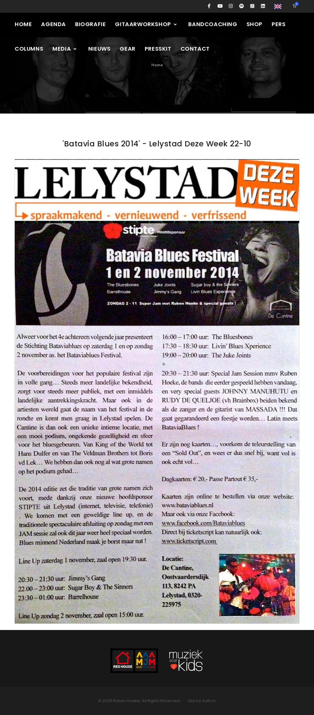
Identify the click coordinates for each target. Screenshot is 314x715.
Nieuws (99, 48)
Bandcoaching (212, 24)
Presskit (158, 48)
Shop (254, 24)
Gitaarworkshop (146, 24)
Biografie (90, 24)
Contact (195, 48)
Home (23, 24)
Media (64, 48)
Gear (127, 48)
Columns (29, 48)
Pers (278, 24)
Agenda (53, 24)
